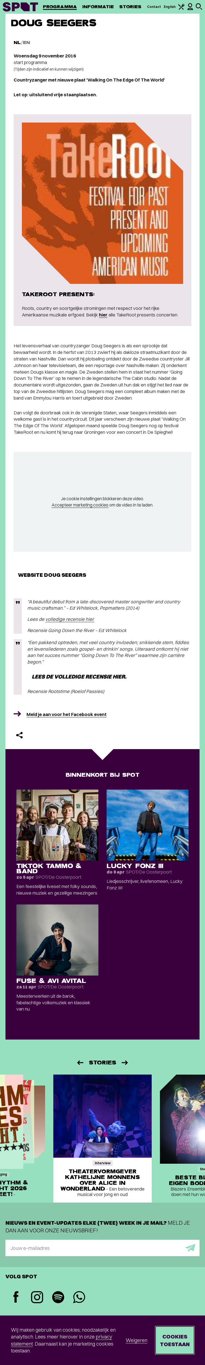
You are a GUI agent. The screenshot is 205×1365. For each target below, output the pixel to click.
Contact (154, 7)
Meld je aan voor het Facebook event (67, 714)
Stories (130, 7)
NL (17, 42)
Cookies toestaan (175, 1340)
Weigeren (136, 1340)
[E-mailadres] (102, 1248)
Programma (60, 7)
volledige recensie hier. (69, 619)
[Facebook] (16, 1297)
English (169, 7)
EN (26, 42)
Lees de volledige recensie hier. (79, 676)
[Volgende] (125, 1062)
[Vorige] (79, 1062)
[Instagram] (37, 1298)
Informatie (98, 7)
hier (103, 315)
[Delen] (19, 735)
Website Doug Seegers (52, 574)
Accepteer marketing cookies (80, 505)
